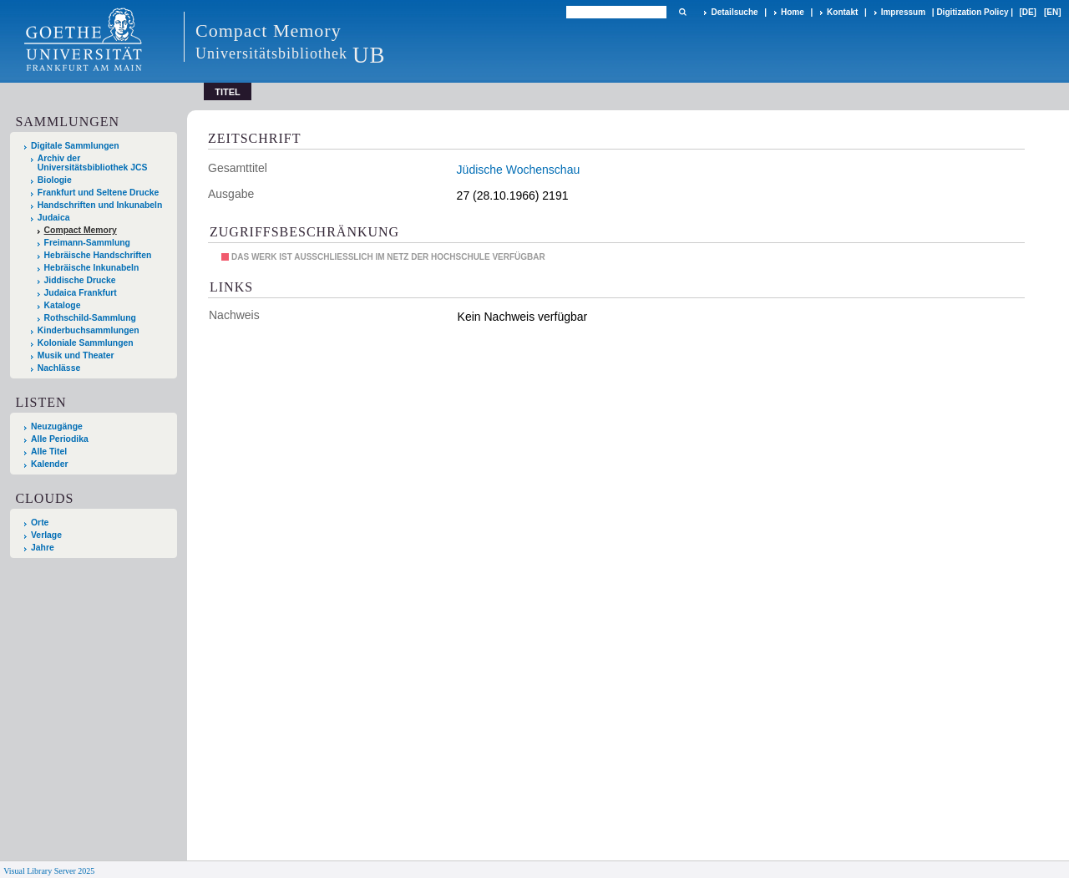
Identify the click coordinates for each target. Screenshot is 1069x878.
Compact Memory (80, 230)
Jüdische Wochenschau (518, 169)
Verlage (46, 535)
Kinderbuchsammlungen (88, 330)
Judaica (54, 217)
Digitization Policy (972, 12)
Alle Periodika (60, 439)
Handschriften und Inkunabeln (100, 205)
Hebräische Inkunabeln (91, 267)
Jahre (42, 547)
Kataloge (62, 305)
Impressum (903, 12)
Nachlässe (59, 368)
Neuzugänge (57, 426)
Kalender (49, 464)
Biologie (55, 180)
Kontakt (842, 12)
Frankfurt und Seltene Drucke (99, 192)
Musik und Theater (76, 355)
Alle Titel (49, 451)
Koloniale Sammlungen (86, 343)
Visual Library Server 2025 (48, 870)
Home (792, 12)
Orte (39, 522)
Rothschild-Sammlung (90, 317)
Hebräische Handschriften (98, 255)
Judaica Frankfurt (80, 292)
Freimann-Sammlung (87, 242)
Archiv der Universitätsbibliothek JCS (93, 163)
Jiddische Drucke (80, 280)
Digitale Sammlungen (75, 145)
